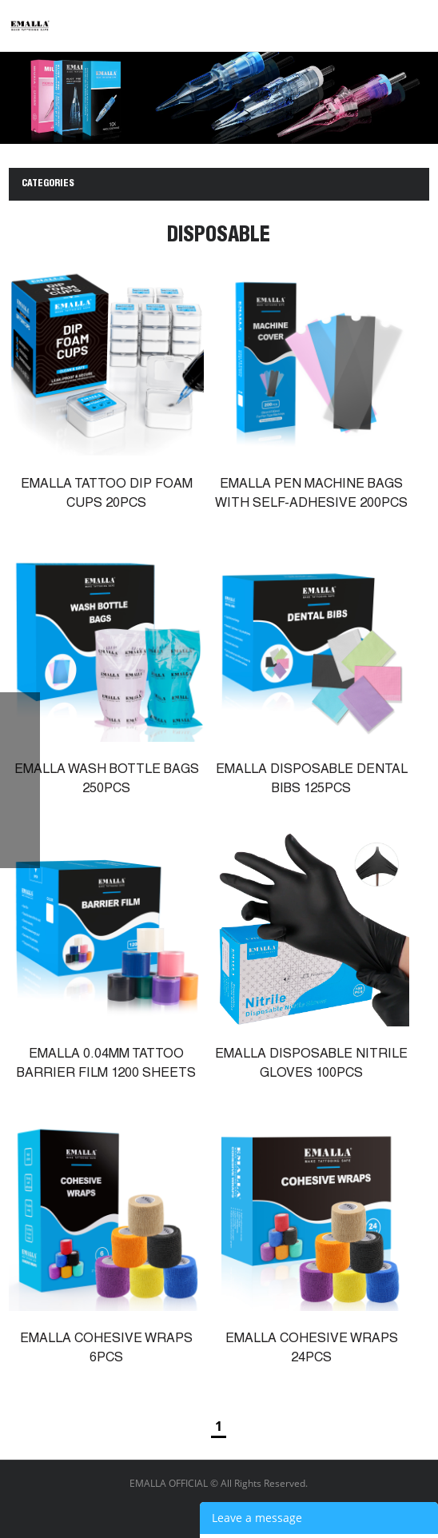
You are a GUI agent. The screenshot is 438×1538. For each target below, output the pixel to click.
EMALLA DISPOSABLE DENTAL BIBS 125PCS (312, 780)
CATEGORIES (48, 184)
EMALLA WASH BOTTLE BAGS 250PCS (106, 780)
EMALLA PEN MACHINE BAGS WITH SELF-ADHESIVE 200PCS (311, 495)
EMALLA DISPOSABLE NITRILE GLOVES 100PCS (311, 1065)
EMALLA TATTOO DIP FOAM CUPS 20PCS (107, 495)
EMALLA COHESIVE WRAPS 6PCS (106, 1349)
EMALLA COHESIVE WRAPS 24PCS (311, 1349)
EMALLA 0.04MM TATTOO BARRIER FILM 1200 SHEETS (106, 1065)
